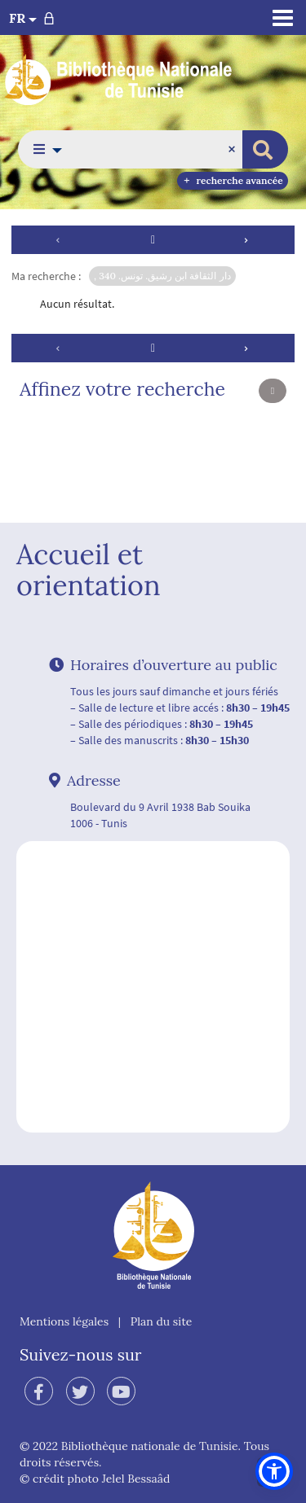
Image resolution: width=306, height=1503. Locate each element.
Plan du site (162, 1321)
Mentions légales (64, 1321)
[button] (43, 149)
